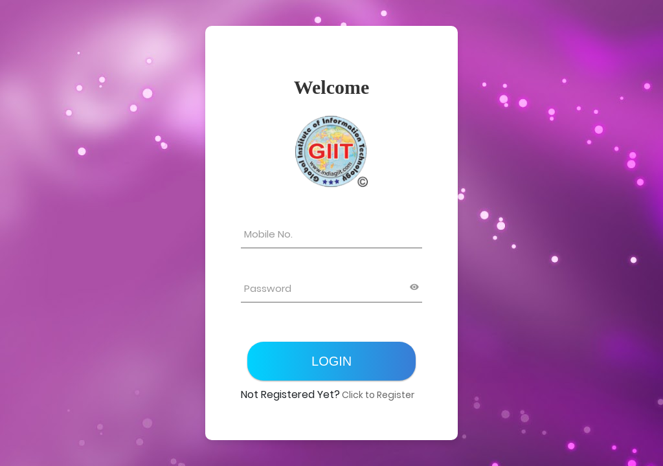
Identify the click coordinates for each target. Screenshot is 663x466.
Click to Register (377, 394)
